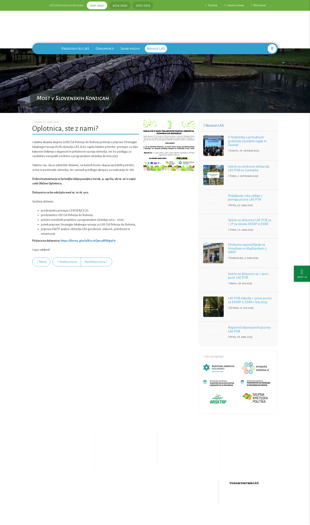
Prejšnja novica (67, 261)
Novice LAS (156, 48)
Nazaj (41, 261)
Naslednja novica (96, 261)
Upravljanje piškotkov (184, 458)
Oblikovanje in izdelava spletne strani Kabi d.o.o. (155, 514)
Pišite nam (258, 5)
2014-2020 (120, 5)
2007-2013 (143, 5)
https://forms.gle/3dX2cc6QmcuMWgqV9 (88, 240)
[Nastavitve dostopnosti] (302, 263)
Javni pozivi (130, 48)
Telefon (211, 5)
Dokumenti (105, 48)
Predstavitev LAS (75, 48)
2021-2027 (97, 5)
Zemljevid (120, 462)
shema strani (234, 5)
